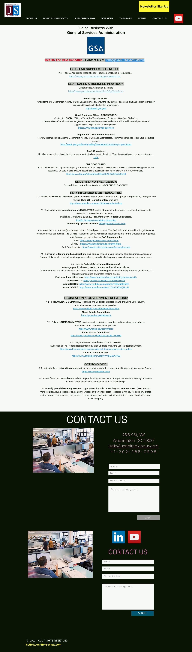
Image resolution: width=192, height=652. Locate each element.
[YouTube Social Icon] (178, 18)
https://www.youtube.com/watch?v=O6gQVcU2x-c (95, 91)
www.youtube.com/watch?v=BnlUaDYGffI (104, 280)
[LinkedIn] (118, 537)
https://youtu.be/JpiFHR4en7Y (96, 315)
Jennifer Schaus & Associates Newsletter (96, 220)
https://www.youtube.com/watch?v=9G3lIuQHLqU (104, 287)
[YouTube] (134, 537)
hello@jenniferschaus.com (112, 223)
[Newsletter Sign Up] (154, 6)
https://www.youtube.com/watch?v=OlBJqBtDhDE (104, 284)
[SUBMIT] (148, 517)
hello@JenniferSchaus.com (43, 644)
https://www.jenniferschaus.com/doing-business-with (111, 277)
